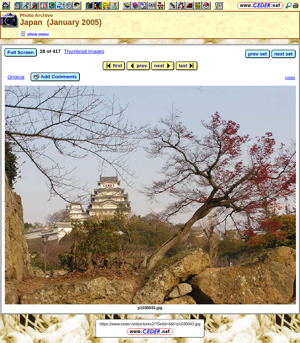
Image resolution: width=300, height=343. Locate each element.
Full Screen (20, 52)
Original (15, 77)
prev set (257, 54)
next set (283, 54)
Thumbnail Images (84, 51)
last (186, 66)
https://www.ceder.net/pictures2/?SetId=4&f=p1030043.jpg (150, 324)
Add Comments (55, 77)
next (162, 66)
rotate (290, 77)
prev (138, 66)
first (114, 66)
